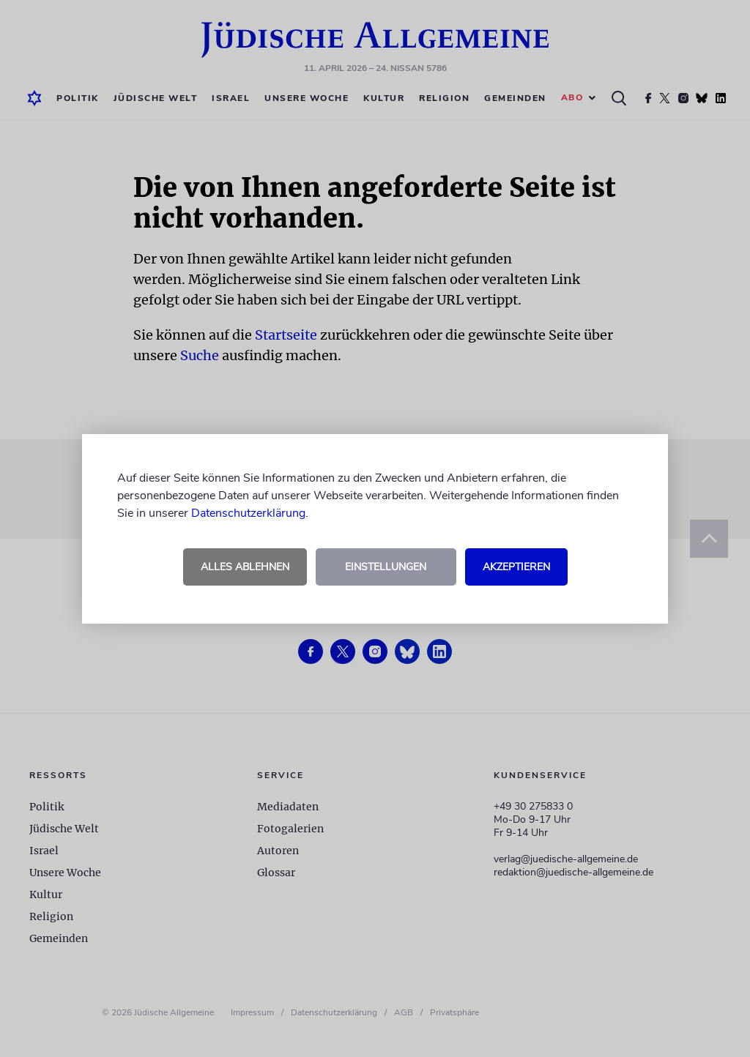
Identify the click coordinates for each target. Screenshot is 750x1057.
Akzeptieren (516, 567)
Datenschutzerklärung (248, 513)
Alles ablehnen (245, 567)
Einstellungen (385, 567)
